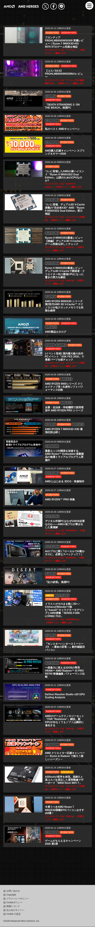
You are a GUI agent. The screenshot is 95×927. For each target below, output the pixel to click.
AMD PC (49, 609)
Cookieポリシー (14, 902)
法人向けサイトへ (15, 910)
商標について (13, 906)
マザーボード (67, 790)
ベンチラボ (51, 333)
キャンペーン (52, 122)
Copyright (11, 895)
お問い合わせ (13, 891)
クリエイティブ (52, 204)
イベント (50, 352)
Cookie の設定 (13, 914)
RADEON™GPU (69, 33)
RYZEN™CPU (52, 33)
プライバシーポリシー (17, 899)
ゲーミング (50, 97)
